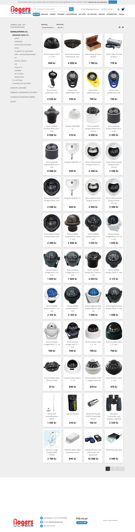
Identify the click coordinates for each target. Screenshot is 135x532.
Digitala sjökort (20, 61)
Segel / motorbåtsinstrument (25, 55)
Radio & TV (18, 67)
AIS (16, 58)
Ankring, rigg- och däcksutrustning (17, 26)
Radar (17, 48)
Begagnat (44, 14)
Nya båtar (82, 14)
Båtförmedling (71, 14)
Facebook (82, 523)
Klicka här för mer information (97, 2)
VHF (16, 64)
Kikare (17, 38)
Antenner (18, 71)
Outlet (13, 102)
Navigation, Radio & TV (20, 35)
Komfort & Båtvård (18, 88)
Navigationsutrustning (23, 45)
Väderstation (19, 77)
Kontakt (53, 14)
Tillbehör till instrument (24, 51)
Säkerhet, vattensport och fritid (23, 92)
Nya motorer (92, 14)
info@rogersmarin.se (92, 9)
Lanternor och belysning (21, 84)
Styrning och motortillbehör (22, 97)
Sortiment (61, 14)
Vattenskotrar (112, 14)
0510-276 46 (108, 9)
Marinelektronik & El (19, 32)
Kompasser (18, 42)
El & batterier (17, 80)
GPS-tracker (19, 74)
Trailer (121, 14)
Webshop (36, 14)
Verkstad (101, 14)
